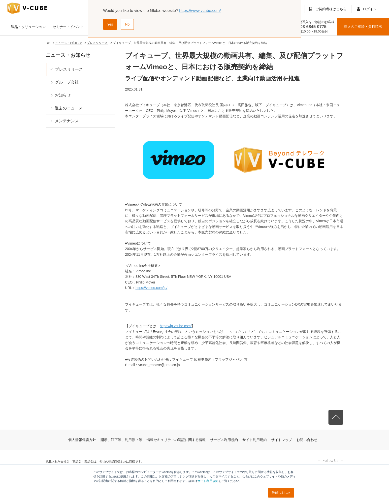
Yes (110, 24)
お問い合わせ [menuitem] (306, 440)
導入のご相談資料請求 (363, 27)
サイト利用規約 (207, 481)
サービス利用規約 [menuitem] (224, 440)
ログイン (370, 9)
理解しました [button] (281, 492)
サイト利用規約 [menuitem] (254, 440)
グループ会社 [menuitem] (67, 82)
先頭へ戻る (335, 417)
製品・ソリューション (28, 27)
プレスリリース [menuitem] (69, 69)
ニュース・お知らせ (68, 43)
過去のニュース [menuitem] (69, 108)
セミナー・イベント (68, 27)
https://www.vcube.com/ (200, 10)
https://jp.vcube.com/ (176, 326)
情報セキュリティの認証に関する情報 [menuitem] (176, 440)
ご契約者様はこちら (331, 9)
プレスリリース (97, 43)
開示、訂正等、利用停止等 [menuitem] (121, 440)
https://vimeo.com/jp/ (151, 288)
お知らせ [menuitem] (63, 95)
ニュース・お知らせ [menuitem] (68, 55)
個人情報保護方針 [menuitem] (82, 440)
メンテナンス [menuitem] (67, 121)
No (127, 24)
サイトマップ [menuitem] (281, 440)
